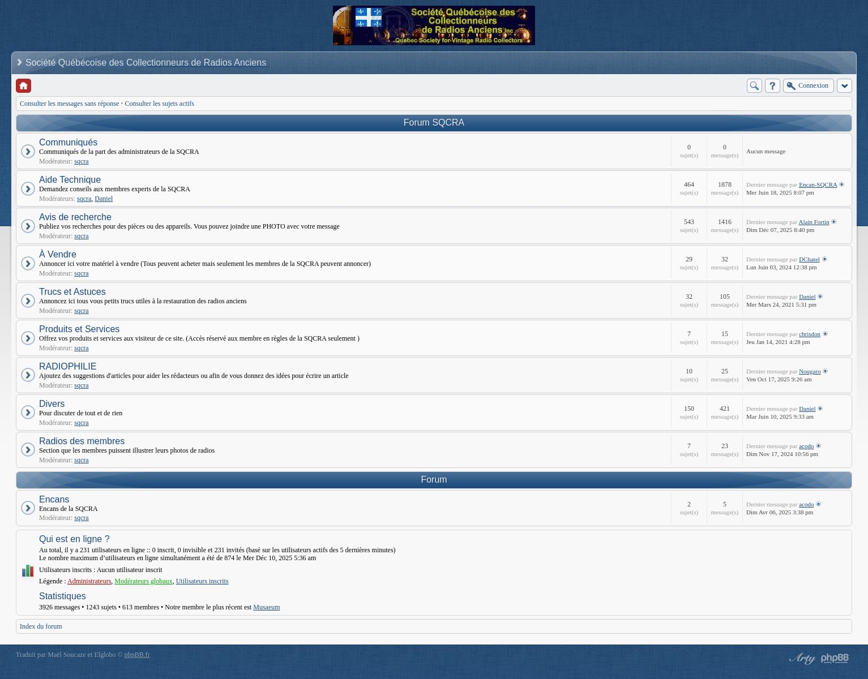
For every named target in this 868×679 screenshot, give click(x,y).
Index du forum (41, 626)
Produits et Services (79, 329)
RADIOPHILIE (67, 366)
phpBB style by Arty (801, 659)
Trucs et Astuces (72, 291)
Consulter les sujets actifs (159, 104)
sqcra (81, 161)
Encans (54, 499)
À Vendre (57, 254)
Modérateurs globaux (143, 581)
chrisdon (809, 333)
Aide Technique (70, 179)
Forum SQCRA (434, 122)
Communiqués (68, 142)
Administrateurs (89, 581)
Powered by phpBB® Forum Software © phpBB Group (835, 659)
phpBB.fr (137, 655)
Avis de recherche (75, 217)
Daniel (104, 199)
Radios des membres (82, 441)
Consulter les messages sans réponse (69, 104)
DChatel (809, 259)
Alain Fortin (814, 221)
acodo (806, 445)
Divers (52, 404)
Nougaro (810, 371)
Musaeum (266, 607)
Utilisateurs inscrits (202, 581)
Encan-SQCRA (818, 184)
